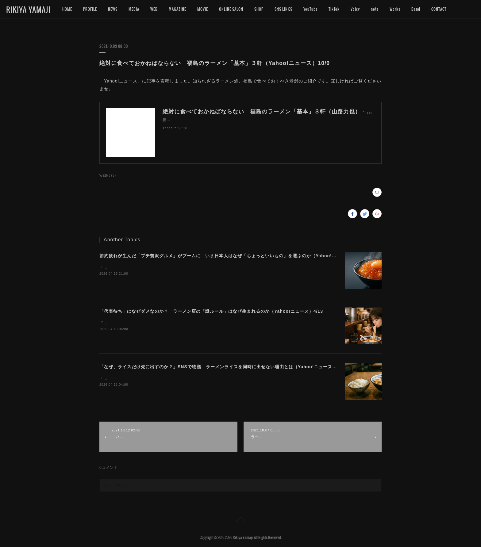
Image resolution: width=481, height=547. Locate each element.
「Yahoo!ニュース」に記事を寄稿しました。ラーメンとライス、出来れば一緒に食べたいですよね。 (189, 379)
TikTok (334, 9)
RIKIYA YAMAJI (28, 9)
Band (415, 9)
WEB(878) (107, 175)
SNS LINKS (283, 9)
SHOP (259, 9)
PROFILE (90, 9)
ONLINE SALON (231, 9)
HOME (67, 9)
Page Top (240, 520)
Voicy (355, 9)
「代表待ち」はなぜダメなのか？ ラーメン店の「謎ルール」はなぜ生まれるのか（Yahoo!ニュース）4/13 (211, 311)
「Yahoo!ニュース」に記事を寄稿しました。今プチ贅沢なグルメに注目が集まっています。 (181, 268)
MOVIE (202, 9)
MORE (436, 9)
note (375, 9)
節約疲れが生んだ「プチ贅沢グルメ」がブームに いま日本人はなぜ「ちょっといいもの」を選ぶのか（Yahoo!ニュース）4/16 (231, 255)
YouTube (310, 9)
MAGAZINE (177, 9)
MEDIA (134, 9)
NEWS (112, 9)
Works (395, 9)
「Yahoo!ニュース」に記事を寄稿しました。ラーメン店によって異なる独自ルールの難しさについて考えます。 (199, 323)
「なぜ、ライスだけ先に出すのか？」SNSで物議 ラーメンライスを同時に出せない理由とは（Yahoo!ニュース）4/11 (223, 366)
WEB (154, 9)
